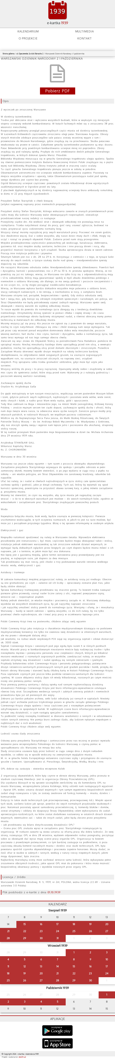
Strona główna (8, 54)
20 (106, 924)
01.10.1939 (54, 892)
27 (106, 931)
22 (24, 931)
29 (24, 938)
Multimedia (84, 31)
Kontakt (84, 38)
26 (90, 931)
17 (57, 924)
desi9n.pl (22, 1057)
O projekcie (28, 38)
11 (8, 966)
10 (107, 959)
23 (41, 931)
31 (57, 938)
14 (57, 966)
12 (25, 966)
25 (73, 931)
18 (74, 924)
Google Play (57, 1030)
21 (8, 931)
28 (8, 938)
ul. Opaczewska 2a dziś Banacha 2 (29, 54)
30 (41, 938)
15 (24, 924)
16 (41, 924)
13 (41, 966)
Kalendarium (28, 31)
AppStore (57, 1043)
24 (57, 931)
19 (90, 924)
